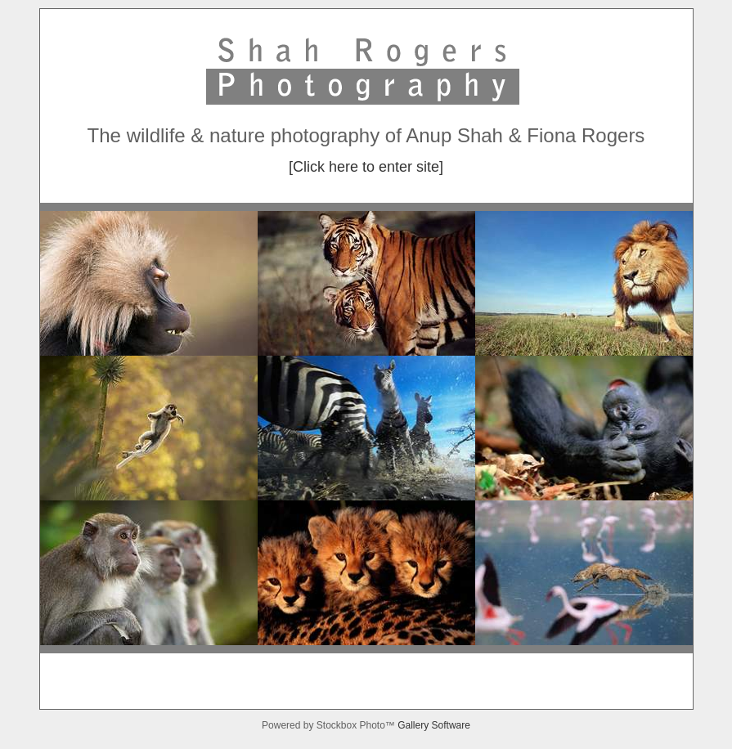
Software (451, 725)
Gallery (414, 725)
